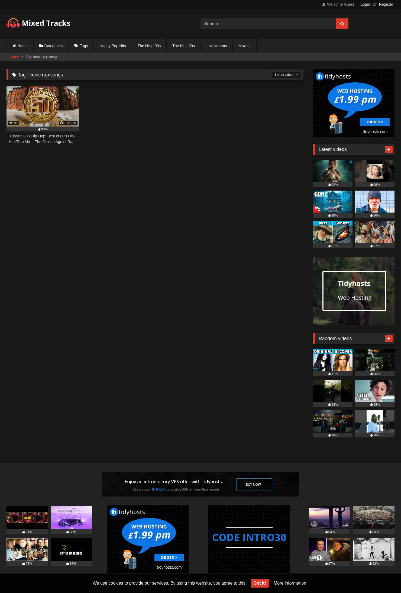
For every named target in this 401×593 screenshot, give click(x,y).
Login (365, 4)
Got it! (259, 583)
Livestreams (216, 46)
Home (23, 46)
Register (386, 4)
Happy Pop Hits (112, 46)
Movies (244, 46)
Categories (53, 46)
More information (290, 583)
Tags (84, 46)
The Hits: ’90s (149, 46)
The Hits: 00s (183, 46)
